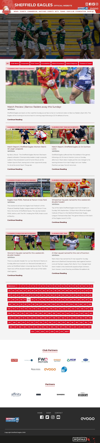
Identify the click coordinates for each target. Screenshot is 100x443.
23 (9, 290)
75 (40, 300)
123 (68, 309)
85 (79, 300)
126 (82, 309)
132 (22, 313)
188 (20, 327)
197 (61, 327)
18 (76, 286)
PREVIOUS (11, 286)
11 (51, 286)
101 (58, 304)
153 (32, 318)
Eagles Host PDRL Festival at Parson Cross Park (27, 200)
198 (65, 327)
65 (86, 295)
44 (90, 290)
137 (45, 313)
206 (42, 331)
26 (21, 290)
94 (29, 304)
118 (47, 309)
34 (51, 290)
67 (9, 300)
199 (70, 327)
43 (86, 290)
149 (14, 318)
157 (50, 318)
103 (67, 304)
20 (84, 286)
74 (36, 300)
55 (48, 295)
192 (38, 327)
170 (23, 322)
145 (81, 313)
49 (26, 295)
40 (75, 290)
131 (18, 313)
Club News (15, 63)
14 (62, 286)
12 (55, 286)
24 (13, 290)
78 (52, 300)
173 (36, 322)
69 (17, 300)
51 (33, 295)
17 (73, 286)
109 (9, 309)
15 (66, 286)
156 (45, 318)
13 (58, 286)
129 (9, 313)
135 (36, 313)
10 (48, 286)
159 (58, 318)
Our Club (70, 11)
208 (52, 331)
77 (48, 300)
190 (29, 327)
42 (82, 290)
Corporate (25, 63)
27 (25, 290)
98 (45, 304)
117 (43, 309)
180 (68, 322)
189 (24, 327)
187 (15, 327)
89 (10, 304)
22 (91, 286)
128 (91, 309)
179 (63, 322)
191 (34, 327)
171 (28, 322)
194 (47, 327)
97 (41, 304)
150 (19, 318)
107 (85, 304)
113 (26, 309)
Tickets (23, 11)
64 (83, 295)
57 (55, 295)
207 (47, 331)
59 (63, 295)
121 (60, 309)
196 (56, 327)
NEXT (67, 331)
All (8, 63)
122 (64, 309)
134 (31, 313)
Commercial (32, 11)
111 (17, 309)
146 (86, 313)
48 (22, 295)
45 (10, 295)
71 (25, 300)
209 (56, 331)
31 (40, 290)
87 (87, 300)
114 (30, 309)
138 (49, 313)
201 (79, 327)
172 (32, 322)
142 (67, 313)
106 (80, 304)
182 (77, 322)
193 (42, 327)
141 (63, 313)
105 (76, 304)
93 (25, 304)
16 (69, 286)
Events (51, 11)
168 (14, 322)
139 (54, 313)
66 (90, 295)
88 (91, 300)
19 (80, 286)
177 (54, 322)
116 (38, 309)
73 (32, 300)
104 (71, 304)
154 (36, 318)
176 (50, 322)
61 (71, 295)
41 (79, 290)
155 (41, 318)
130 (14, 313)
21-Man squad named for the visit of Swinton (70, 253)
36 (59, 290)
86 (83, 300)
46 (14, 295)
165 (85, 318)
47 (18, 295)
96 (37, 304)
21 (87, 286)
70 (21, 300)
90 (14, 304)
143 (72, 313)
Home (39, 413)
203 (89, 327)
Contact (59, 413)
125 (77, 309)
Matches (42, 11)
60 (67, 295)
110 (13, 309)
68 (13, 300)
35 (55, 290)
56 (52, 295)
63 (79, 295)
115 (34, 309)
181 (72, 322)
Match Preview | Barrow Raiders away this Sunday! (34, 107)
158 (54, 318)
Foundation (80, 11)
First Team (35, 63)
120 (55, 309)
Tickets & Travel (86, 63)
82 (67, 300)
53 (40, 295)
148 (10, 318)
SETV (57, 11)
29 (32, 290)
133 (27, 313)
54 (44, 295)
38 (67, 290)
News (16, 11)
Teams (62, 11)
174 (41, 322)
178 (59, 322)
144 (76, 313)
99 (49, 304)
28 (29, 290)
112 (21, 309)
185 (90, 322)
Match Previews (58, 63)
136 (40, 313)
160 (63, 318)
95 (33, 304)
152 (28, 318)
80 (59, 300)
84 (75, 300)
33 (48, 290)
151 (23, 318)
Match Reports (71, 63)
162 (72, 318)
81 (63, 300)
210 (61, 331)
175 (45, 322)
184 (86, 322)
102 (62, 304)
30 (36, 290)
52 (37, 295)
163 (76, 318)
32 (44, 290)
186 (11, 327)
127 (86, 309)
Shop (90, 11)
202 (84, 327)
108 (89, 304)
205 (37, 331)
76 (44, 300)
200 (74, 327)
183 (81, 322)
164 (81, 318)
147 (90, 313)
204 (32, 331)
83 (71, 300)
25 (17, 290)
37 (63, 290)
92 (21, 304)
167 (9, 322)
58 (59, 295)
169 (18, 322)
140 (58, 313)
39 (71, 290)
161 (67, 318)
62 (75, 295)
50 (30, 295)
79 (55, 300)
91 (18, 304)
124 (73, 309)
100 (53, 304)
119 (51, 309)
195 (52, 327)
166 (90, 318)
